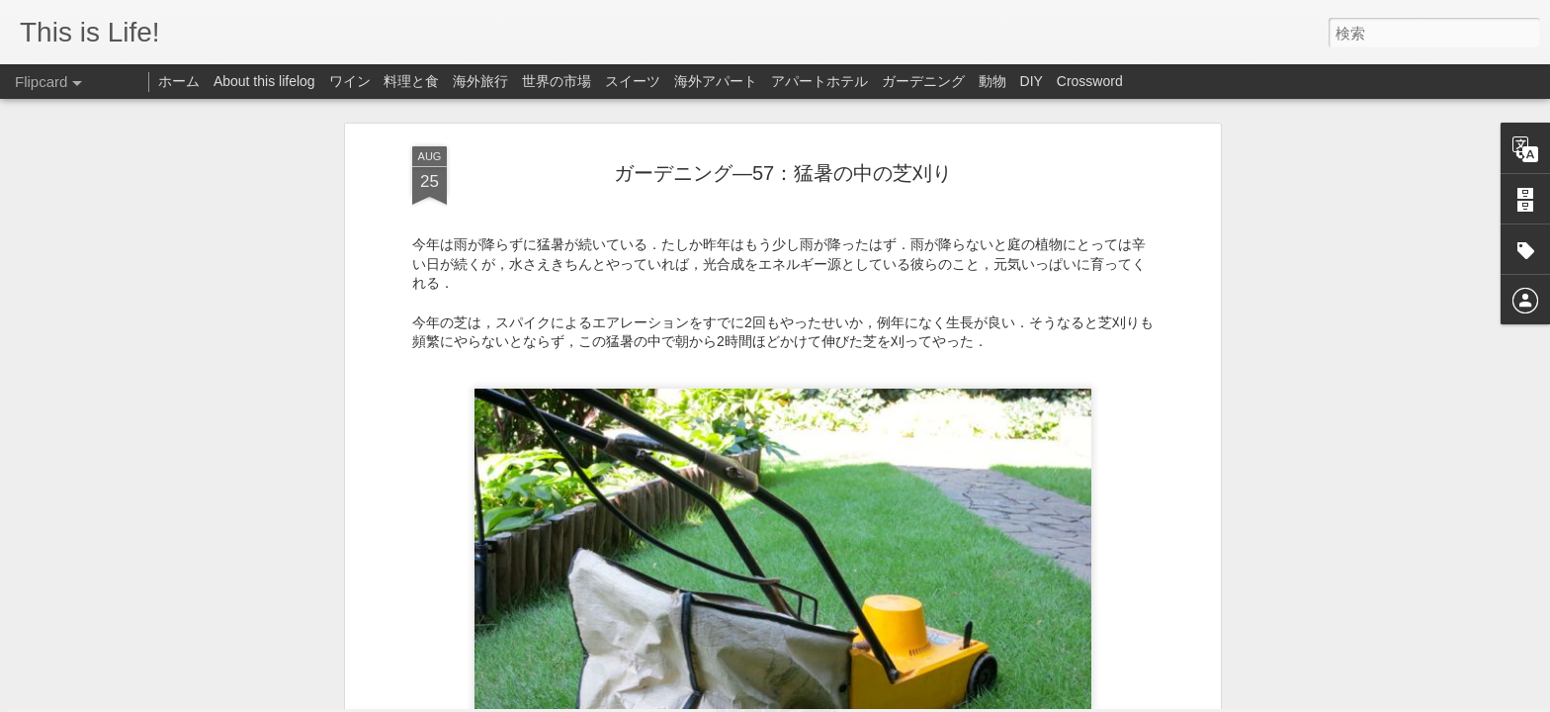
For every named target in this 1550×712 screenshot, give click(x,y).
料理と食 (411, 81)
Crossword (1090, 81)
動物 (992, 81)
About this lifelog (264, 81)
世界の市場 (556, 81)
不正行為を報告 (1002, 699)
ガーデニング (923, 81)
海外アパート (715, 81)
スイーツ (632, 81)
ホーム (179, 81)
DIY (1031, 81)
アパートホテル (819, 81)
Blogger (939, 699)
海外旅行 (480, 81)
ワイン (350, 81)
